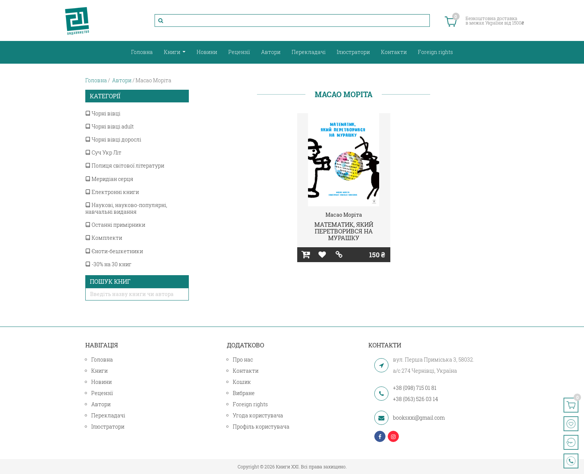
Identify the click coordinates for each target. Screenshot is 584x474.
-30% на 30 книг (108, 264)
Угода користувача (258, 415)
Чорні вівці (102, 113)
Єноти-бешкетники (114, 251)
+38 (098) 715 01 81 (415, 387)
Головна (142, 51)
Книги (172, 51)
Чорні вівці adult (109, 126)
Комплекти (103, 237)
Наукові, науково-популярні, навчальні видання (126, 208)
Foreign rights (435, 51)
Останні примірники (115, 224)
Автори (270, 51)
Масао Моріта (344, 214)
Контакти (394, 51)
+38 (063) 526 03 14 (415, 399)
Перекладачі (309, 51)
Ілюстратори (353, 51)
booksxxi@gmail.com (419, 417)
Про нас (243, 359)
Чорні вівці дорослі (113, 139)
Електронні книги (112, 191)
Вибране (244, 393)
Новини (207, 51)
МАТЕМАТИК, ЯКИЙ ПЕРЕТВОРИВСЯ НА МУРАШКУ (343, 230)
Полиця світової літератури (124, 165)
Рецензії (239, 51)
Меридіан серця (109, 178)
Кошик (242, 381)
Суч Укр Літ (103, 152)
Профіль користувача (261, 426)
